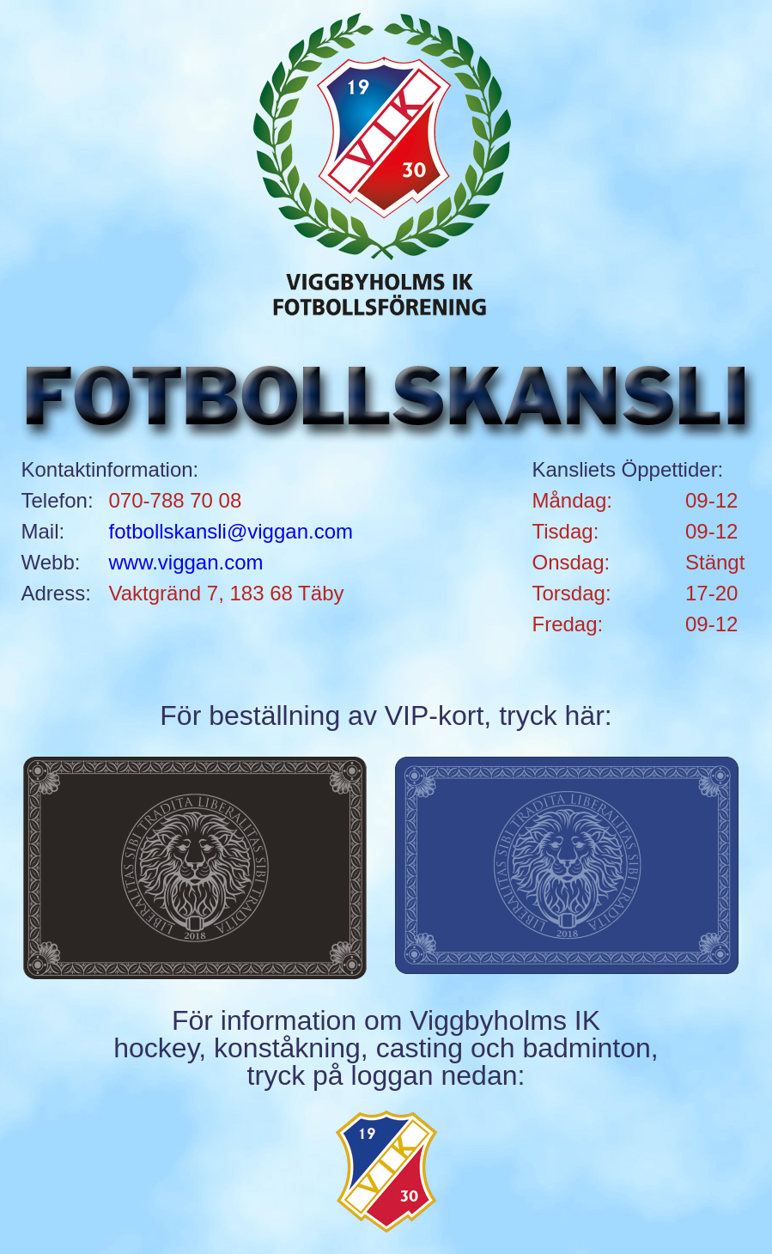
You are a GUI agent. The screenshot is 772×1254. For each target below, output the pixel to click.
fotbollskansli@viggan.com (231, 531)
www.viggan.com (186, 562)
